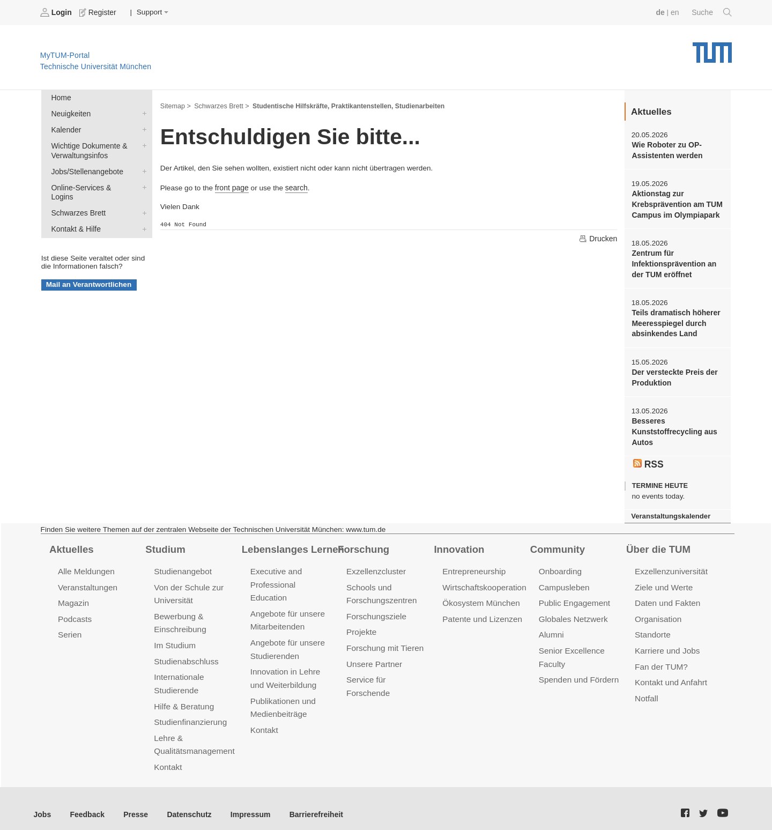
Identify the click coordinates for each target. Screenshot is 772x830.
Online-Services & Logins (142, 184)
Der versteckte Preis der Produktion (673, 374)
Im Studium (174, 637)
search (295, 186)
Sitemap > (175, 105)
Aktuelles (70, 543)
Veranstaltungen (87, 581)
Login (56, 12)
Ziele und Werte (663, 581)
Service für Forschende (387, 671)
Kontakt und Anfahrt (670, 673)
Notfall (646, 689)
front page (231, 186)
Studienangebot (182, 565)
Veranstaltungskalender (669, 511)
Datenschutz (185, 803)
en (676, 12)
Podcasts (74, 612)
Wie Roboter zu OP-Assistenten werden (666, 149)
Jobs (42, 803)
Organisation (657, 612)
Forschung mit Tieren (383, 640)
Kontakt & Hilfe (142, 216)
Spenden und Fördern (578, 671)
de (661, 12)
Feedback (86, 803)
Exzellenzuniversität (670, 565)
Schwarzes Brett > (220, 105)
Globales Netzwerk (572, 612)
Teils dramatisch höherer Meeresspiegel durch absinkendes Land (675, 320)
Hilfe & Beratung (183, 696)
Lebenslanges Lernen (292, 543)
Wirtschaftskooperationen (487, 581)
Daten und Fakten (667, 596)
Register (98, 12)
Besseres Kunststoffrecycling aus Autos (673, 427)
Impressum (244, 803)
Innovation (458, 543)
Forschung (363, 543)
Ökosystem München (479, 596)
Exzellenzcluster (375, 565)
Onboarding (560, 565)
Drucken (598, 237)
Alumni (551, 627)
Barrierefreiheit (309, 803)
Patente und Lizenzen (481, 612)
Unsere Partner (373, 655)
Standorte (652, 627)
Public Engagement (573, 596)
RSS (648, 459)
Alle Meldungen (85, 565)
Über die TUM (657, 543)
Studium (164, 543)
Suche (712, 12)
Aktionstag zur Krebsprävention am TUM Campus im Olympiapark (676, 203)
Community (556, 543)
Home (60, 97)
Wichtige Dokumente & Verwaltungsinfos (142, 144)
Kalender (142, 128)
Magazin (73, 596)
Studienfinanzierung (189, 712)
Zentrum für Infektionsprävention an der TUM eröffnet (673, 261)
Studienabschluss (185, 652)
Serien (69, 627)
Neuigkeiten (142, 113)
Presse (133, 803)
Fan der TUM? (660, 658)
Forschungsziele (375, 609)
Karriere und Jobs (666, 643)
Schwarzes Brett (142, 200)
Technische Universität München (712, 48)
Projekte (361, 624)
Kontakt (167, 756)
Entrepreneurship (473, 565)
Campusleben (563, 581)
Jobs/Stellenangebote (142, 169)
